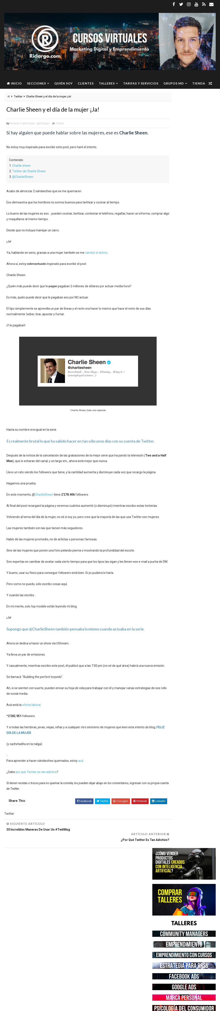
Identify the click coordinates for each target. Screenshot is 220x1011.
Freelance (35, 915)
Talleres (107, 83)
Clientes (86, 83)
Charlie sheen (21, 172)
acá (80, 801)
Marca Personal (22, 930)
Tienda (13, 94)
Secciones (36, 83)
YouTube (51, 945)
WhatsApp (34, 945)
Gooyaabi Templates (87, 1005)
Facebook (18, 915)
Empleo (48, 908)
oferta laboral (31, 745)
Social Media (45, 938)
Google (52, 915)
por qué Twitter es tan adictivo (36, 812)
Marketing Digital (50, 930)
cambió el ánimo (96, 259)
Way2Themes (41, 1005)
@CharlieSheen (22, 184)
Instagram (19, 923)
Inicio (16, 83)
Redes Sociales (22, 938)
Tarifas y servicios (140, 83)
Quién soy (63, 83)
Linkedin (36, 923)
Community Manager (25, 908)
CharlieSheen (44, 513)
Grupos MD (173, 83)
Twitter (60, 124)
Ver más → (38, 985)
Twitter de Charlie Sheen (29, 178)
